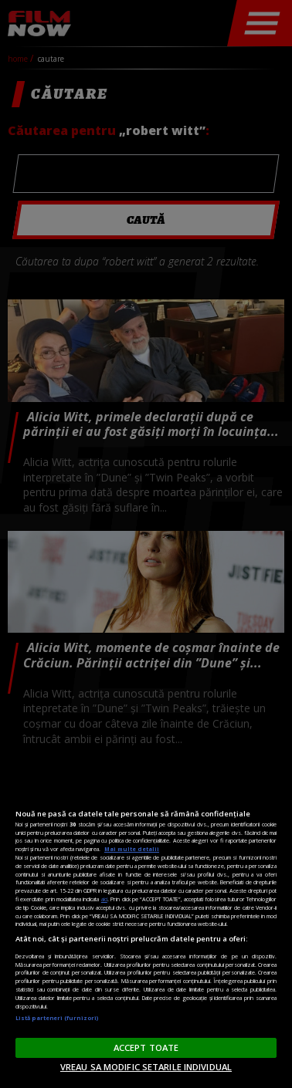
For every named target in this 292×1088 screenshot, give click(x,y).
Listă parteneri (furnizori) (56, 1018)
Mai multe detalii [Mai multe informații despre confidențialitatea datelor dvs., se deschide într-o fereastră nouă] (131, 849)
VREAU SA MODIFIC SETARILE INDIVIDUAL (146, 1067)
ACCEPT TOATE (146, 1047)
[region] (146, 927)
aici (104, 899)
